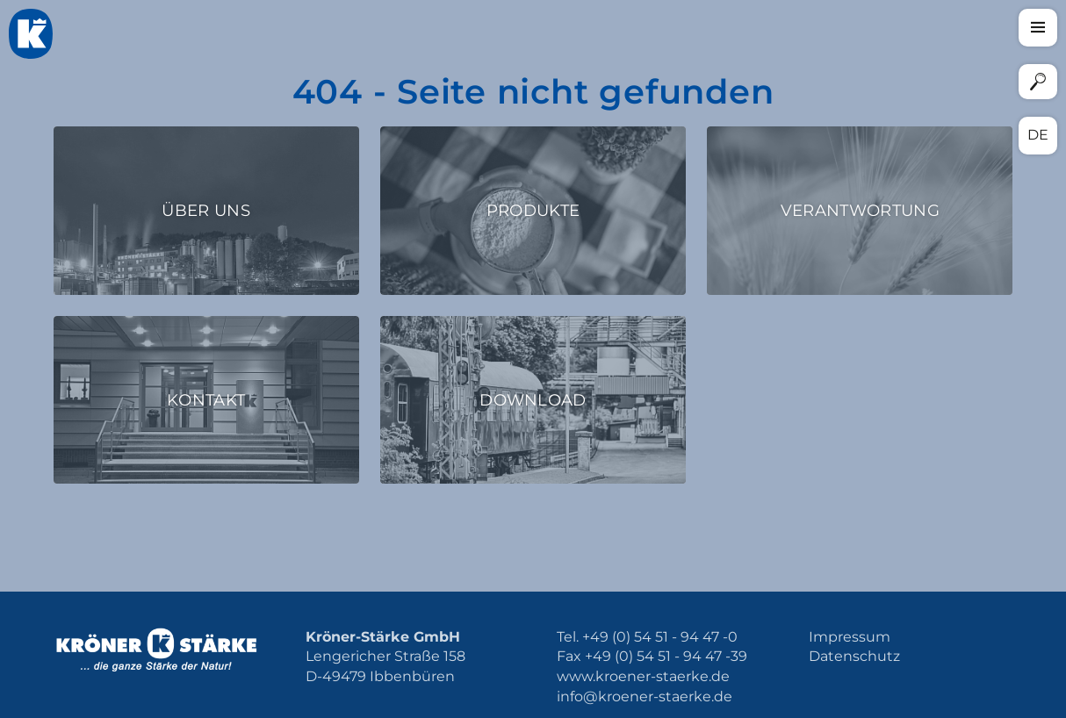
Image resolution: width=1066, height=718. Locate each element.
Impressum (849, 636)
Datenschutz (854, 656)
